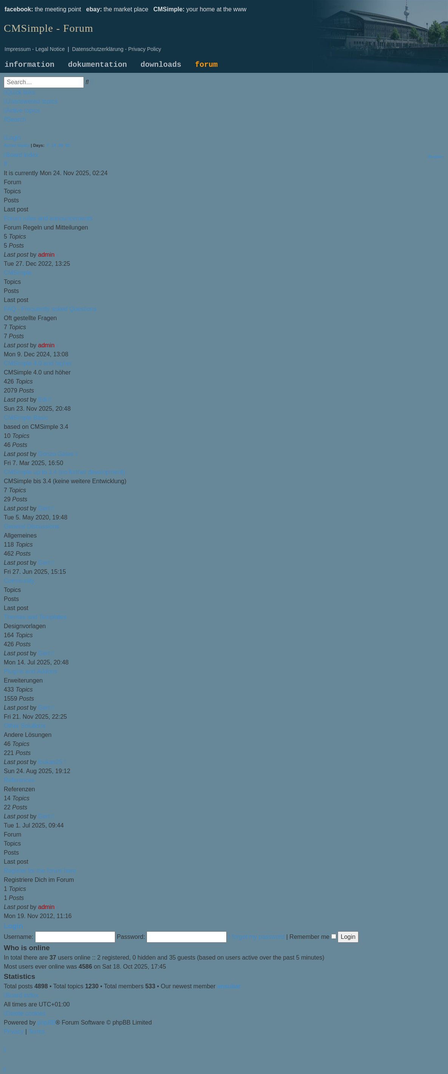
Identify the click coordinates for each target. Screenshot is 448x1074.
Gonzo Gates (56, 454)
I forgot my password (257, 937)
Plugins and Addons (30, 671)
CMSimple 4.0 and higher (38, 363)
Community (19, 581)
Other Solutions (24, 726)
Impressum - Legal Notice (35, 49)
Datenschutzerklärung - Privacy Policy (116, 49)
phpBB (46, 1022)
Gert (44, 508)
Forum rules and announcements (48, 218)
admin (46, 254)
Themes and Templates (35, 617)
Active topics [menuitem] (16, 145)
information (29, 64)
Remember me (312, 937)
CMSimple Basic (26, 417)
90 (67, 145)
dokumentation (97, 64)
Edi (42, 399)
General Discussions (31, 526)
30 (60, 145)
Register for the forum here (40, 871)
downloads (161, 64)
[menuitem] (30, 101)
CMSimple (18, 273)
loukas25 (50, 762)
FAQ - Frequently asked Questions (50, 309)
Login (13, 926)
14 (53, 145)
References (19, 780)
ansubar (229, 986)
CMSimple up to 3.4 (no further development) (64, 472)
